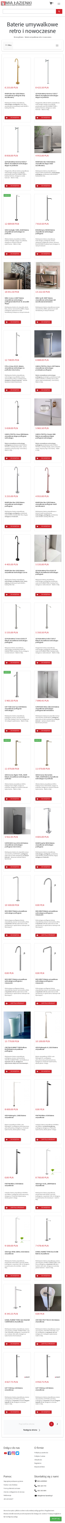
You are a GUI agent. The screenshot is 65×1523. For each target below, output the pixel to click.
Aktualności (38, 1460)
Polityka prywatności (41, 1453)
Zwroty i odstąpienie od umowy (14, 1492)
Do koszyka (12, 117)
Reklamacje (7, 1495)
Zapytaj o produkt (45, 935)
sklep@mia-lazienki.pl (45, 1496)
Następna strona (30, 1430)
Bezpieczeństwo (39, 1467)
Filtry (8, 45)
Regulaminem (49, 1511)
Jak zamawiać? (8, 1499)
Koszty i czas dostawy (10, 1485)
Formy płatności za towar (12, 1488)
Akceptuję (56, 1519)
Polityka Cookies (39, 1456)
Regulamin (37, 1463)
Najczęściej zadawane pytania (13, 1481)
